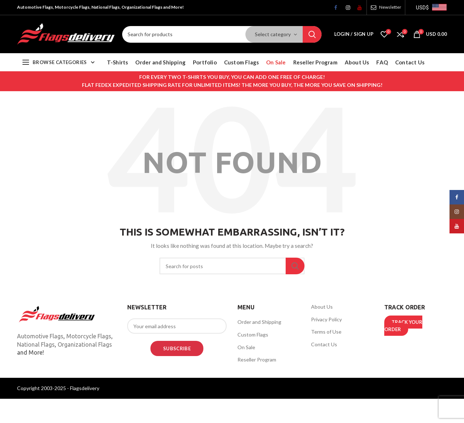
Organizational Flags (85, 344)
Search (312, 34)
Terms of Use (326, 332)
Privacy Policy (326, 319)
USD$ (422, 7)
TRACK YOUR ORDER (403, 325)
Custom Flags (252, 334)
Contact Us (324, 344)
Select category (273, 34)
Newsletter (390, 7)
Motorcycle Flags (88, 336)
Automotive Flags (40, 336)
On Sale (246, 347)
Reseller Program (256, 359)
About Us (322, 307)
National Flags (36, 344)
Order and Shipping (259, 322)
